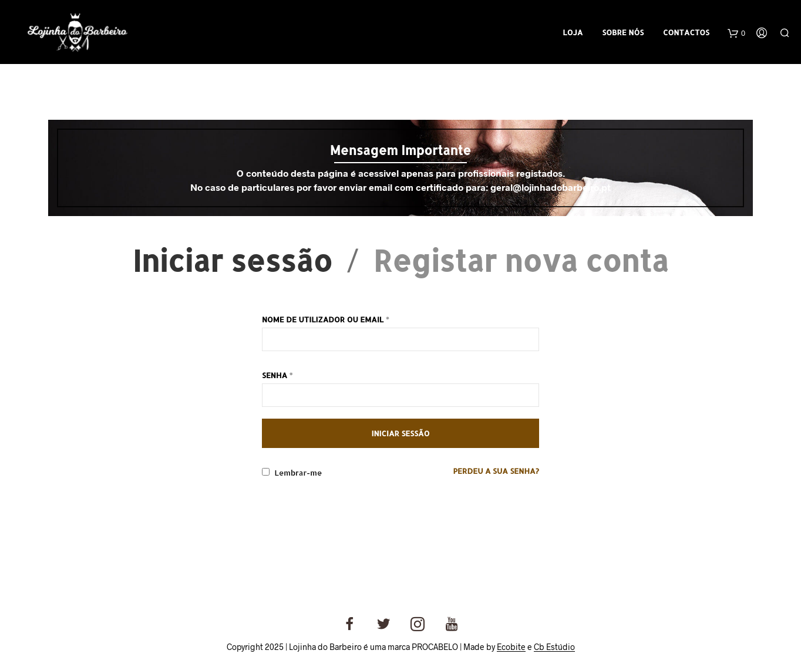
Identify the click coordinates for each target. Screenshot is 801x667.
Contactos (686, 32)
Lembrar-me (292, 472)
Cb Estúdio (554, 647)
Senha (277, 375)
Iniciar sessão (232, 260)
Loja (573, 32)
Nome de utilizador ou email (325, 319)
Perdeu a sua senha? (496, 471)
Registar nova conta (521, 260)
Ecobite (511, 647)
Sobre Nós (623, 32)
